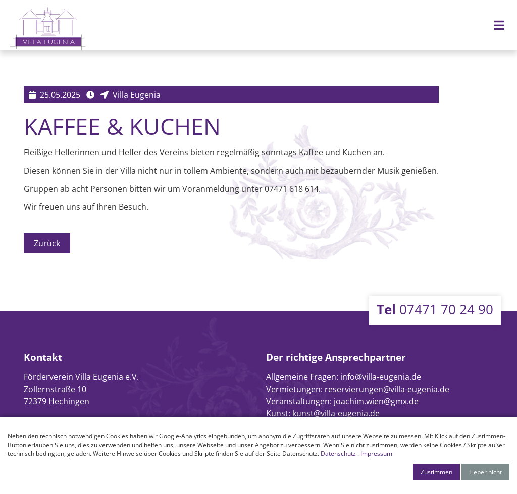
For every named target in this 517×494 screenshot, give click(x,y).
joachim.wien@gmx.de (376, 401)
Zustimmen (436, 472)
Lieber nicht (485, 472)
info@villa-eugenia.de (380, 376)
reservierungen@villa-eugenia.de (387, 389)
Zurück (47, 243)
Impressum (376, 453)
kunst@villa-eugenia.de (336, 413)
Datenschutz (338, 453)
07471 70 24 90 (435, 309)
